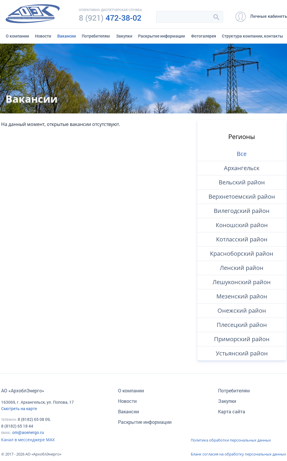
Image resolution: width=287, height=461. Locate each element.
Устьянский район (242, 353)
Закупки (124, 36)
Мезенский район (241, 296)
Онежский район (242, 310)
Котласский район (242, 239)
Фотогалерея (203, 36)
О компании (17, 36)
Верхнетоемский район (241, 196)
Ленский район (241, 268)
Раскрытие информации (161, 36)
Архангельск (241, 168)
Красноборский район (241, 253)
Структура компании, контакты (252, 36)
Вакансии (66, 36)
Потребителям (96, 36)
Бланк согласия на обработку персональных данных (238, 454)
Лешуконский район (242, 282)
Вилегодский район (242, 211)
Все (242, 154)
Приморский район (242, 339)
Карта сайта (231, 411)
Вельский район (242, 182)
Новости (43, 36)
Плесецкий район (242, 325)
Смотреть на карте (19, 408)
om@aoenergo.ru (28, 432)
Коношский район (242, 225)
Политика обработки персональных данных (231, 440)
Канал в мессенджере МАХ (28, 439)
